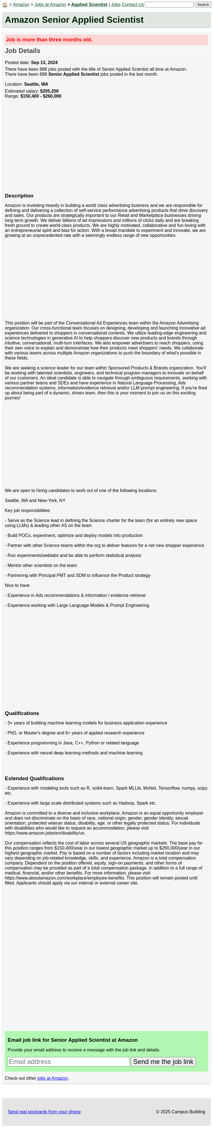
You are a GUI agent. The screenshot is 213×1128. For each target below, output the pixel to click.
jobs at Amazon (52, 1078)
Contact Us (133, 4)
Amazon (21, 4)
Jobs (116, 4)
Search (203, 4)
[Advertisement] (106, 148)
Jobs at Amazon (50, 4)
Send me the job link (163, 1061)
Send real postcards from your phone (44, 1111)
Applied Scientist (89, 4)
